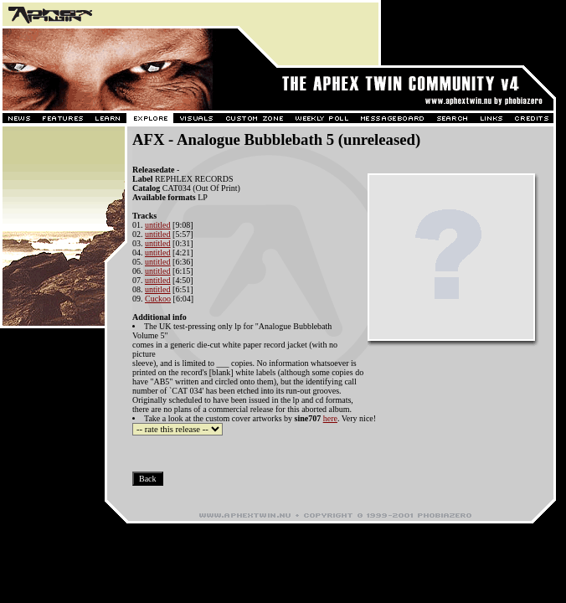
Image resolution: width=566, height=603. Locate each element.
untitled (158, 224)
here (330, 418)
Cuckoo (158, 298)
